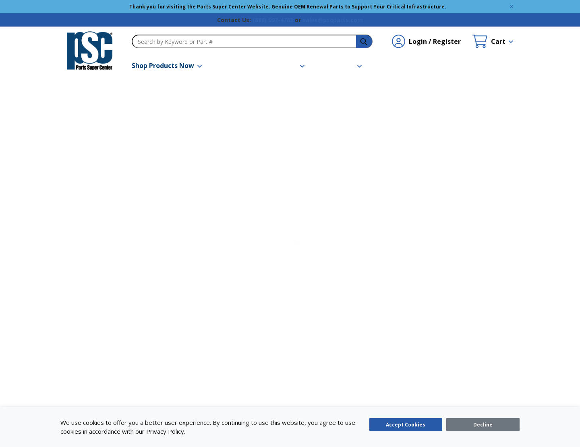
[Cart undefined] (492, 41)
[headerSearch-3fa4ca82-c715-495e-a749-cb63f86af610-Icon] (364, 41)
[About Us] (343, 65)
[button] (167, 65)
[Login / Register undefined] (426, 41)
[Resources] (284, 65)
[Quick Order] (457, 65)
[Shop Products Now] (167, 65)
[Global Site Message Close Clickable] (511, 6)
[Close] (483, 424)
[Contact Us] (400, 65)
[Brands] (233, 65)
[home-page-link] (89, 50)
